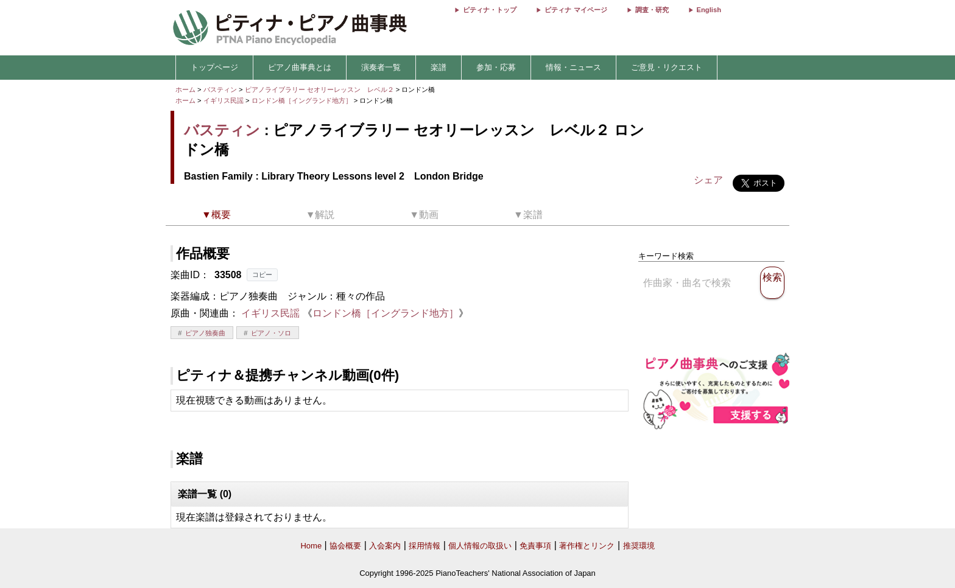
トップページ (214, 67)
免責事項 (535, 545)
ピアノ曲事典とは (299, 67)
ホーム (185, 89)
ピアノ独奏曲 (205, 333)
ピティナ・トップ (489, 9)
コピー (262, 274)
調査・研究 (652, 9)
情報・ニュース (573, 67)
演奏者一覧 (381, 67)
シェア (708, 180)
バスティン (220, 89)
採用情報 (424, 545)
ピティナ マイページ (575, 9)
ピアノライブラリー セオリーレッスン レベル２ (320, 89)
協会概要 (345, 545)
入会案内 (385, 545)
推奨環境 (639, 545)
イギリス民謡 (223, 100)
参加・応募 (496, 67)
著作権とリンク (587, 545)
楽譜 (438, 67)
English (709, 9)
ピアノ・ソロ (271, 333)
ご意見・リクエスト (666, 67)
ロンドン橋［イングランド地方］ (303, 100)
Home (311, 545)
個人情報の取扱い (480, 545)
